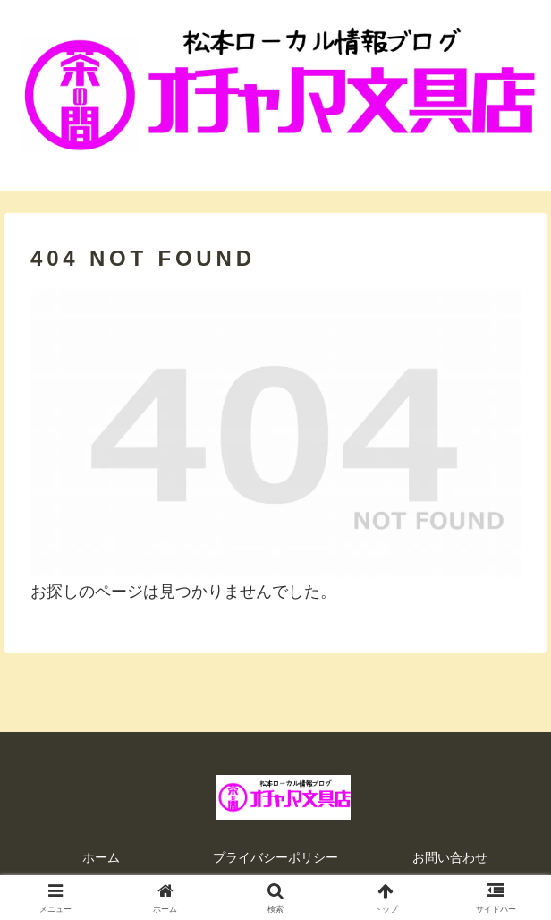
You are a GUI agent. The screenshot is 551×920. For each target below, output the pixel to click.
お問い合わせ (449, 857)
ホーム (101, 857)
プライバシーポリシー (275, 857)
